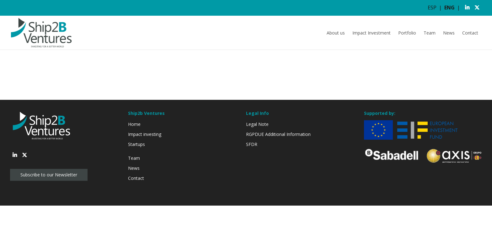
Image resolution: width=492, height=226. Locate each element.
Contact (470, 33)
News (449, 33)
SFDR (251, 144)
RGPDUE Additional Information (278, 134)
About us (336, 33)
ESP (432, 7)
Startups (136, 144)
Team (430, 33)
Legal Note (257, 124)
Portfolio (407, 33)
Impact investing (144, 134)
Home (134, 124)
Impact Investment (371, 33)
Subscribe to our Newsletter (48, 175)
